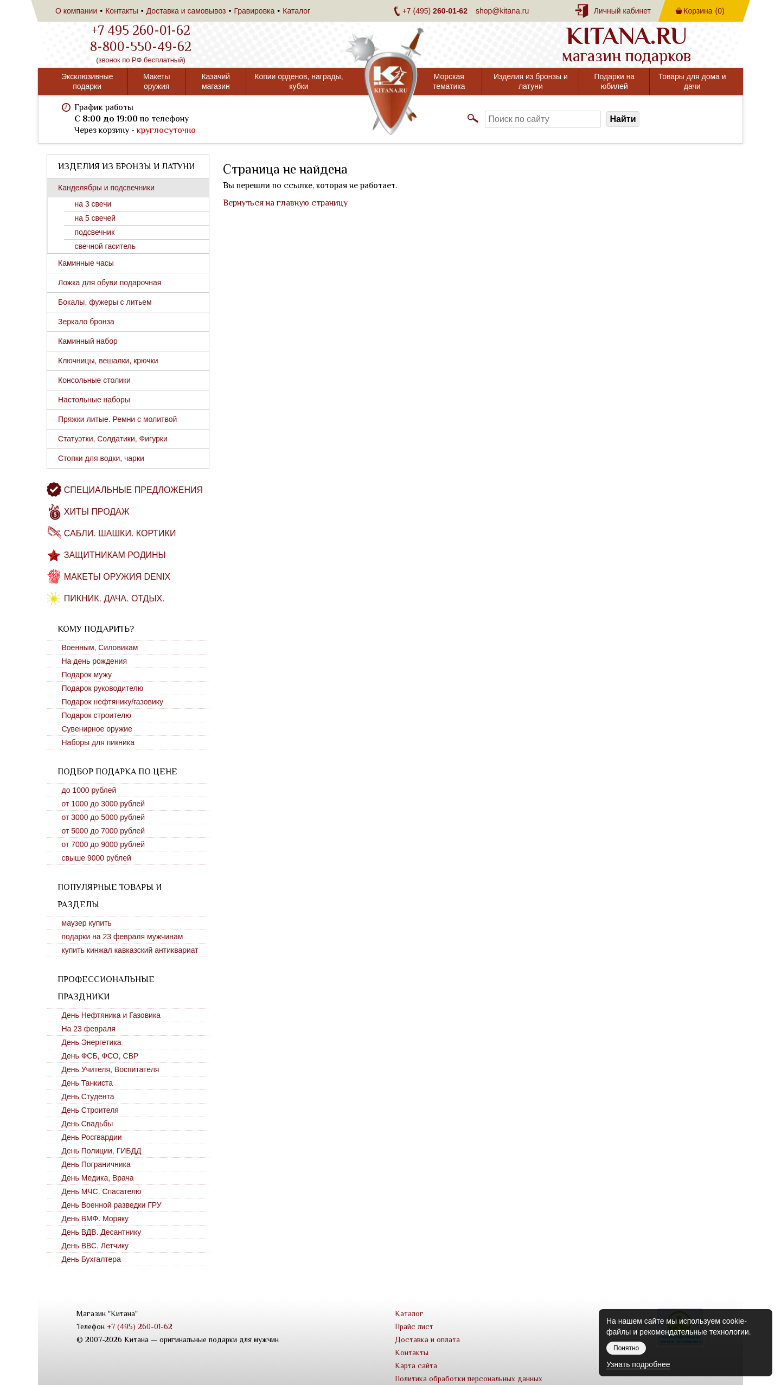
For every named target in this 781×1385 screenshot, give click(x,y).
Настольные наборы (94, 399)
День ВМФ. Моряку (95, 1218)
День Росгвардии (92, 1137)
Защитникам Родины (115, 555)
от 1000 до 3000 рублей (103, 803)
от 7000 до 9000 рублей (103, 844)
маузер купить (87, 923)
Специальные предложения (133, 490)
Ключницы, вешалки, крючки (108, 360)
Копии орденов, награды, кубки (298, 81)
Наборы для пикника (98, 742)
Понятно (626, 1348)
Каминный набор (88, 341)
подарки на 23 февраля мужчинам (122, 936)
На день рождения (94, 661)
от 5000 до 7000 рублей (103, 830)
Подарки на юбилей (614, 81)
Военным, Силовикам (100, 647)
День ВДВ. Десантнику (102, 1232)
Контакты (121, 11)
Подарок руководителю (103, 688)
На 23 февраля (89, 1028)
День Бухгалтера (91, 1259)
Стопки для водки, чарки (101, 458)
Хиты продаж (97, 511)
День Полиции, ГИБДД (102, 1150)
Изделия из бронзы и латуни (531, 81)
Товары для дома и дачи (692, 81)
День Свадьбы (87, 1123)
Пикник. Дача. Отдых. (114, 598)
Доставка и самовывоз (186, 11)
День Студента (88, 1096)
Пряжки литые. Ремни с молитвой (117, 419)
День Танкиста (87, 1083)
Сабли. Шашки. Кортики (120, 533)
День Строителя (90, 1110)
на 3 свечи (93, 204)
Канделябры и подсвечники (106, 187)
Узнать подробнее (638, 1364)
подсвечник (95, 232)
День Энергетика (91, 1042)
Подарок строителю (96, 715)
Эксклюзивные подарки (87, 81)
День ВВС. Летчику (95, 1245)
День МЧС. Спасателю (102, 1191)
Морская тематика (449, 81)
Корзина (703, 11)
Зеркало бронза (86, 321)
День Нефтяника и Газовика (111, 1015)
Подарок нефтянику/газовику (113, 701)
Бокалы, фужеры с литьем (105, 302)
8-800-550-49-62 (140, 46)
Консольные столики (94, 380)
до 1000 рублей (89, 790)
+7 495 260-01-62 (140, 30)
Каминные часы (86, 263)
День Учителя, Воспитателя (110, 1069)
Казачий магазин (215, 81)
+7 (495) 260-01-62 (139, 1326)
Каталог (296, 11)
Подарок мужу (87, 674)
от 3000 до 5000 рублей (103, 817)
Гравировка (254, 11)
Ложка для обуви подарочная (109, 282)
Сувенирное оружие (97, 728)
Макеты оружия (156, 81)
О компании (76, 11)
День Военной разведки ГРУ (112, 1205)
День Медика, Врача (98, 1178)
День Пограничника (96, 1164)
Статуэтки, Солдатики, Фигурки (113, 438)
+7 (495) (435, 11)
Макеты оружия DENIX (117, 576)
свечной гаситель (105, 246)
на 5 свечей (95, 218)
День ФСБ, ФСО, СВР (100, 1055)
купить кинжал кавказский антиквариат (130, 950)
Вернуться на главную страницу (285, 203)
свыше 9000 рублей (96, 858)
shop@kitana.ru (502, 11)
